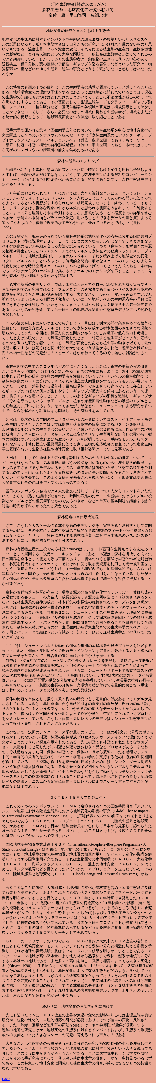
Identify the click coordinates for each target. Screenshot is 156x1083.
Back (6, 1079)
